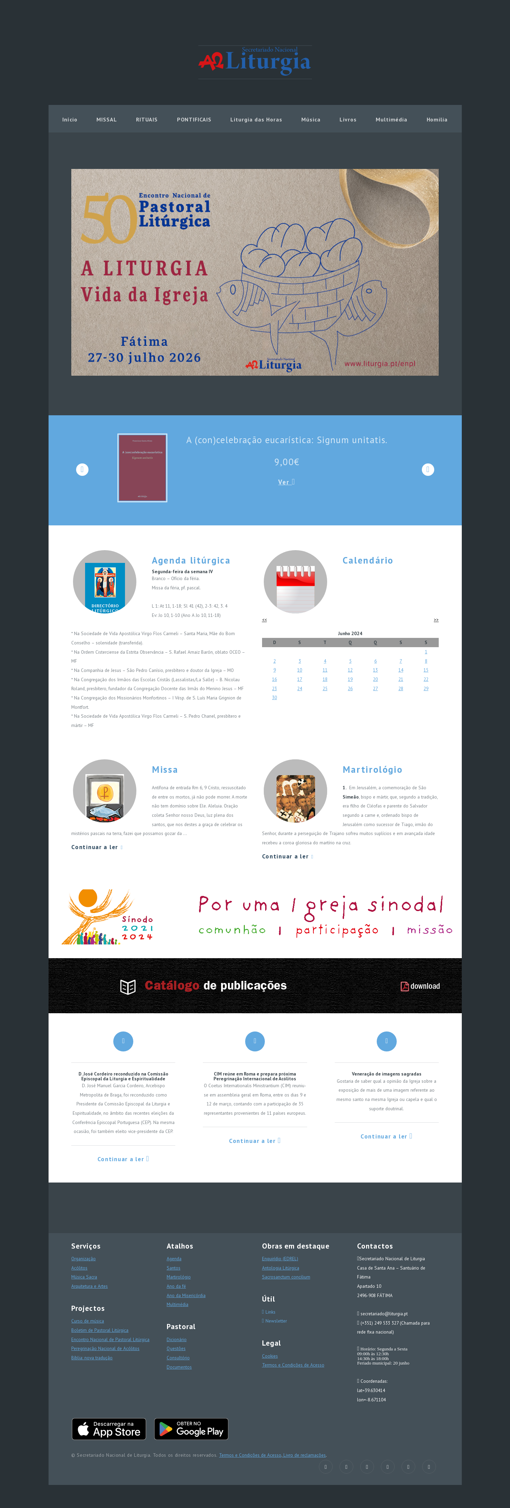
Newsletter (275, 1321)
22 (426, 679)
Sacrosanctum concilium (286, 1277)
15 (426, 670)
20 (375, 679)
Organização (83, 1258)
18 (325, 679)
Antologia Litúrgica (280, 1268)
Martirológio (179, 1277)
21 (400, 679)
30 (274, 697)
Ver (286, 482)
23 (274, 688)
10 (299, 670)
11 (325, 670)
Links (269, 1312)
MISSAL (106, 119)
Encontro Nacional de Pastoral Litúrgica (110, 1339)
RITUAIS (147, 119)
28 (400, 688)
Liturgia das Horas (256, 119)
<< (264, 620)
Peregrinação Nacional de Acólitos (105, 1348)
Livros (348, 119)
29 (426, 688)
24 (299, 688)
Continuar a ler (97, 847)
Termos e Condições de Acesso (293, 1365)
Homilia (437, 119)
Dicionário (177, 1339)
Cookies (270, 1356)
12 (350, 670)
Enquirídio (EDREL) (280, 1258)
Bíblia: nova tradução (92, 1358)
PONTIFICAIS (194, 119)
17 (299, 679)
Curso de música (87, 1321)
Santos (173, 1268)
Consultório (178, 1358)
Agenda (174, 1258)
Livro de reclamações (304, 1455)
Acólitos (79, 1268)
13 (375, 670)
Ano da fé (176, 1286)
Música (311, 119)
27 (375, 688)
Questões (176, 1348)
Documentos (179, 1367)
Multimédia (392, 119)
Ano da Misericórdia (186, 1295)
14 (400, 670)
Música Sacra (84, 1277)
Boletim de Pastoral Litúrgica (99, 1330)
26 (350, 688)
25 (325, 688)
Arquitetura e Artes (89, 1286)
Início (69, 119)
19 (350, 679)
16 (274, 679)
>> (436, 620)
